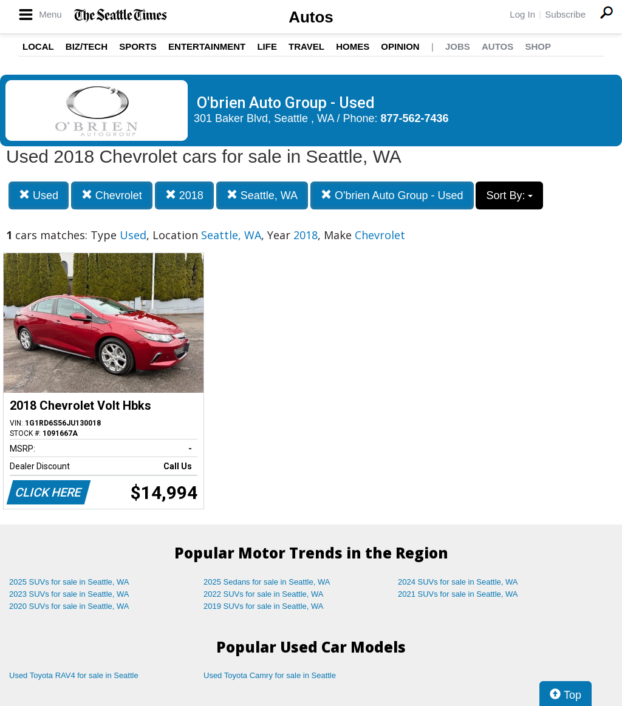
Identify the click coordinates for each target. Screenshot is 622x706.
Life (267, 46)
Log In (522, 14)
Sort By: (509, 195)
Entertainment (206, 46)
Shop (538, 46)
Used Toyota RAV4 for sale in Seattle (73, 675)
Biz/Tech (87, 46)
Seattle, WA (262, 195)
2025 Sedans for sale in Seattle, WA (266, 581)
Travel (306, 46)
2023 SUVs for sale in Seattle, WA (69, 594)
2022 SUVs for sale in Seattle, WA (263, 594)
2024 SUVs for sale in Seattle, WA (458, 581)
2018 (184, 195)
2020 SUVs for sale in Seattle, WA (69, 606)
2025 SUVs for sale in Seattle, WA (69, 581)
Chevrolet (111, 195)
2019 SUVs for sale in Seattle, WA (263, 606)
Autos (311, 17)
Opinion (400, 46)
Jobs (457, 46)
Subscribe (565, 14)
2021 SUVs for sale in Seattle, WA (458, 594)
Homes (352, 46)
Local (38, 46)
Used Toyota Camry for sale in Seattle (269, 675)
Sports (138, 46)
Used (38, 195)
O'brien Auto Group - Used (392, 195)
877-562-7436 (415, 118)
